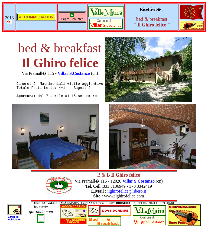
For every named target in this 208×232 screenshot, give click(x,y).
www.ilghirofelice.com (124, 196)
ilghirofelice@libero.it (126, 191)
